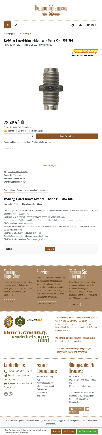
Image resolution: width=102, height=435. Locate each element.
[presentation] (24, 157)
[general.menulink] (7, 25)
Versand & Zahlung (45, 376)
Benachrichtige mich (51, 165)
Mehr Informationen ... (23, 432)
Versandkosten (50, 420)
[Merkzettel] (72, 25)
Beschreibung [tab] (9, 190)
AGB (38, 379)
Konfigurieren (69, 431)
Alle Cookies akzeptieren (87, 431)
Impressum (41, 395)
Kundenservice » (46, 303)
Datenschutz (42, 392)
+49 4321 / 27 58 (24, 371)
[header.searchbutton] (15, 25)
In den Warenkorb (67, 136)
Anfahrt (76, 408)
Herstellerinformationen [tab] (38, 190)
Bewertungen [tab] (22, 190)
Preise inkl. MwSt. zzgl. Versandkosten (18, 127)
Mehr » (10, 301)
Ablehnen (56, 431)
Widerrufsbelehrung (45, 383)
